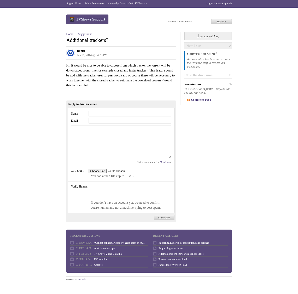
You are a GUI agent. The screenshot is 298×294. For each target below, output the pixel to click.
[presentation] (120, 192)
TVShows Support (90, 19)
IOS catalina (101, 259)
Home (69, 34)
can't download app (104, 248)
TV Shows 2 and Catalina (108, 253)
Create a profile (224, 3)
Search (221, 21)
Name (74, 113)
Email (74, 120)
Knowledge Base (116, 3)
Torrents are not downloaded (174, 259)
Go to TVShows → (138, 3)
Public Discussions (94, 3)
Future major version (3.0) (173, 264)
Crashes (98, 264)
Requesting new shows (171, 248)
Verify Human (79, 186)
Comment (164, 217)
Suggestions (85, 34)
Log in (210, 3)
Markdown (165, 162)
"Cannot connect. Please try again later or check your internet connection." (120, 242)
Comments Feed (201, 99)
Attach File (77, 171)
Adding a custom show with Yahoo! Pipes (181, 253)
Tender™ (82, 279)
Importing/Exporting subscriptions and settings (184, 242)
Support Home (73, 3)
